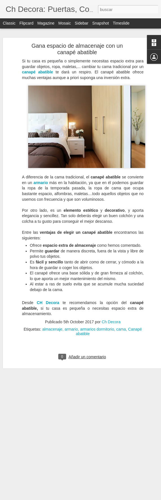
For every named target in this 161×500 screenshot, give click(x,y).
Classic (9, 23)
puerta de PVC (100, 447)
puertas (121, 447)
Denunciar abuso (121, 497)
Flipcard (26, 23)
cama (121, 311)
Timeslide (121, 23)
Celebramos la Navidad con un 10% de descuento (51, 479)
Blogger (102, 497)
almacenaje (52, 311)
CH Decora (48, 284)
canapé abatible (37, 54)
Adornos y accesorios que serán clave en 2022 (49, 492)
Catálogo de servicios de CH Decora (41, 466)
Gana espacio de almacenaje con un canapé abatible (77, 31)
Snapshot (100, 23)
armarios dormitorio (97, 311)
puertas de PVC (92, 451)
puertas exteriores (124, 451)
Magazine (46, 23)
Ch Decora (111, 304)
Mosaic (64, 23)
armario (40, 164)
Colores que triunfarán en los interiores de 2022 (49, 454)
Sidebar (81, 23)
